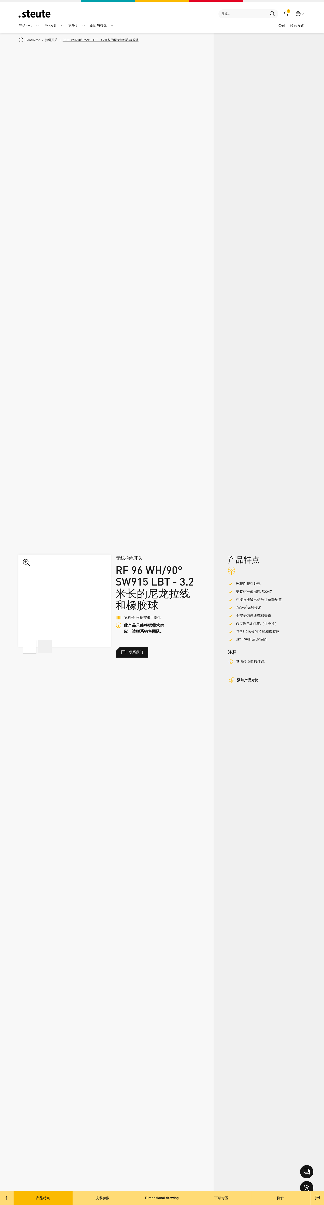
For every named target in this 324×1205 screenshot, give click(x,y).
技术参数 (102, 1197)
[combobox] (242, 13)
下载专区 (221, 1197)
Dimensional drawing (162, 1197)
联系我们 (132, 652)
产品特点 (43, 1197)
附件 (280, 1197)
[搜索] (242, 13)
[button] (37, 26)
